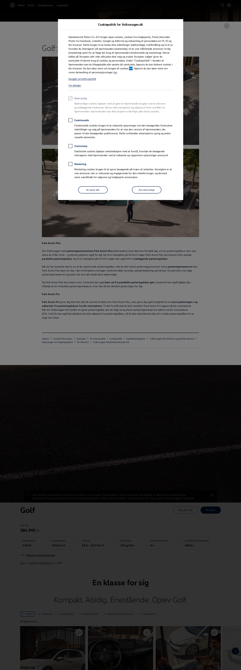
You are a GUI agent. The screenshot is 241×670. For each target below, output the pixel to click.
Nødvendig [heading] (77, 98)
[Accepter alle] (93, 189)
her (131, 68)
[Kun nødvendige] (146, 189)
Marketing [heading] (77, 164)
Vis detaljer (74, 85)
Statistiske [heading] (77, 146)
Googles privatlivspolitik (82, 78)
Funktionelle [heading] (78, 120)
